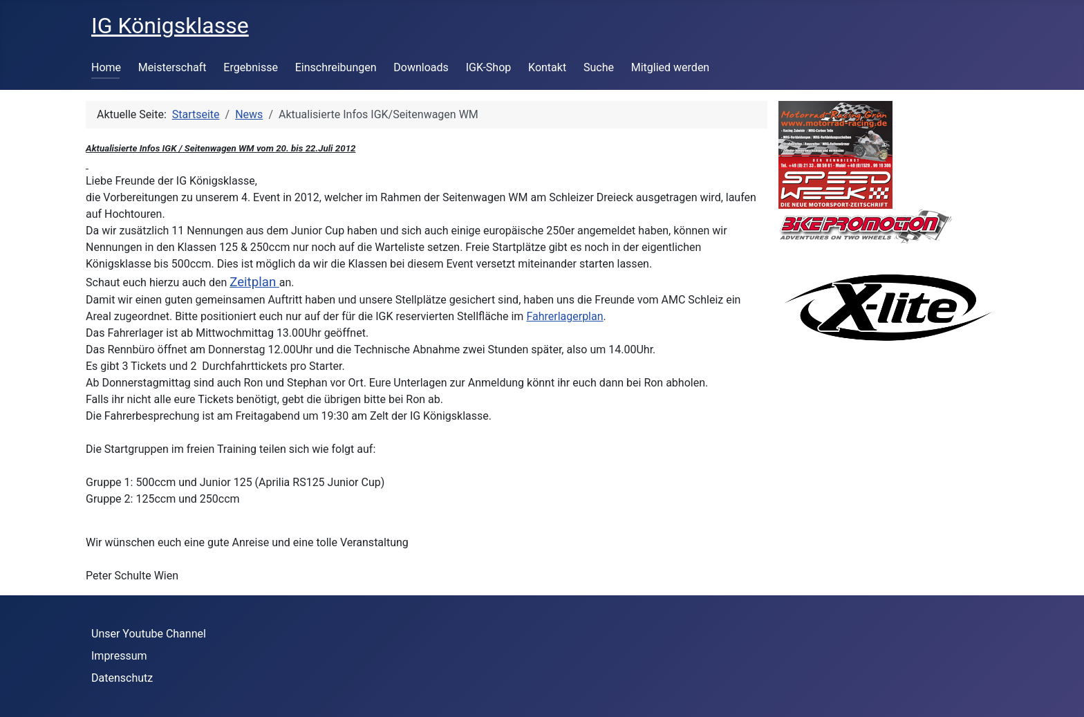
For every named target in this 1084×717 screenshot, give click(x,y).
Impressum (119, 655)
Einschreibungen (336, 67)
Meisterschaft (172, 67)
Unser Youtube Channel (148, 633)
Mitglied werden (670, 67)
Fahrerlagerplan (564, 316)
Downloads (420, 67)
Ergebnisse (250, 67)
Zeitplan (254, 282)
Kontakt (547, 67)
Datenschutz (122, 678)
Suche (598, 67)
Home (106, 67)
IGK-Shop (489, 67)
